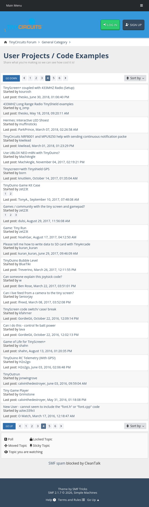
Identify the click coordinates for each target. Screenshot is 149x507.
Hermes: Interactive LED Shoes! (26, 120)
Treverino (25, 269)
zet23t (23, 189)
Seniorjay (26, 296)
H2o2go (25, 362)
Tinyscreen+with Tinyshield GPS (26, 169)
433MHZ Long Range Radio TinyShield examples (38, 104)
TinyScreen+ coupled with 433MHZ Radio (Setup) (38, 88)
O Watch (24, 416)
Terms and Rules (71, 500)
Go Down (11, 78)
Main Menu (14, 5)
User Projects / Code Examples (56, 55)
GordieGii (25, 318)
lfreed (22, 302)
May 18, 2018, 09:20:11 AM (49, 113)
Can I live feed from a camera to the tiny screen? (38, 293)
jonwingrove (28, 378)
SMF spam (56, 463)
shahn (23, 345)
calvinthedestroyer (32, 383)
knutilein (24, 178)
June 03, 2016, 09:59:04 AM (67, 383)
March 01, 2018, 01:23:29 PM (53, 146)
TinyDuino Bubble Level (20, 260)
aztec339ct (27, 410)
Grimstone (27, 394)
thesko (23, 97)
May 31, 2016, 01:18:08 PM (66, 400)
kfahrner (25, 313)
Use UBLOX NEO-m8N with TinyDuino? (31, 153)
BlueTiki (25, 264)
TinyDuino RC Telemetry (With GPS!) (29, 358)
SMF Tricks (80, 489)
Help (51, 500)
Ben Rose (25, 286)
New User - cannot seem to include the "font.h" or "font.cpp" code (51, 407)
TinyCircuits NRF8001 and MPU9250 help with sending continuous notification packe (64, 136)
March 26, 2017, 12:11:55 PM (55, 269)
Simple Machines (85, 493)
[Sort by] (135, 78)
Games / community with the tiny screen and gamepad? (44, 206)
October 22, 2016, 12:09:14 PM (56, 318)
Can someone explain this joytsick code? (32, 276)
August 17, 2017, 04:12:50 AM (54, 237)
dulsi (21, 221)
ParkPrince (26, 129)
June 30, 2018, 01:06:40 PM (49, 97)
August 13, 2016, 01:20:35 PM (50, 351)
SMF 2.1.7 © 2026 (60, 493)
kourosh (25, 91)
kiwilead (25, 140)
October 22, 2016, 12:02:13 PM (56, 335)
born (22, 173)
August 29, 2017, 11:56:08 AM (48, 221)
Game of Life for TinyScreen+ (24, 342)
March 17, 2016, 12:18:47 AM (53, 416)
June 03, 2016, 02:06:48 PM (51, 367)
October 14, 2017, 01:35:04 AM (55, 178)
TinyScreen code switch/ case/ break (29, 309)
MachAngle (27, 156)
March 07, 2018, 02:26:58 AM (57, 129)
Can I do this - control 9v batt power (29, 325)
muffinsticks (28, 124)
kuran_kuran (28, 248)
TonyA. (23, 199)
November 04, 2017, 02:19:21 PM (60, 162)
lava (22, 329)
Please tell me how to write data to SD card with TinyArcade (46, 244)
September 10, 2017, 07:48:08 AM (54, 199)
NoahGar (25, 237)
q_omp (24, 108)
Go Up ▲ (93, 500)
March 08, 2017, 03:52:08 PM (49, 302)
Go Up (9, 426)
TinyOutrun (11, 374)
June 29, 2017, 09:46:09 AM (58, 253)
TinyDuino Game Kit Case (21, 185)
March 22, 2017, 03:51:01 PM (55, 286)
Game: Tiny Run (14, 228)
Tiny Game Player (16, 390)
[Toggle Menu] (141, 5)
